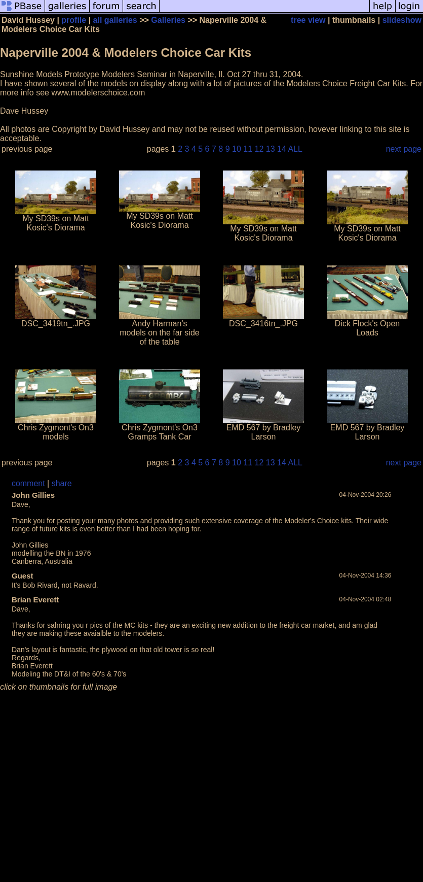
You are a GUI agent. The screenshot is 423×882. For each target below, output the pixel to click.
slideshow (401, 20)
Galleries (168, 20)
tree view (308, 20)
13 (270, 149)
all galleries (115, 20)
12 (259, 149)
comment (28, 483)
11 (247, 149)
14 (281, 149)
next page (403, 149)
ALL (295, 149)
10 (236, 149)
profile (73, 20)
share (62, 483)
